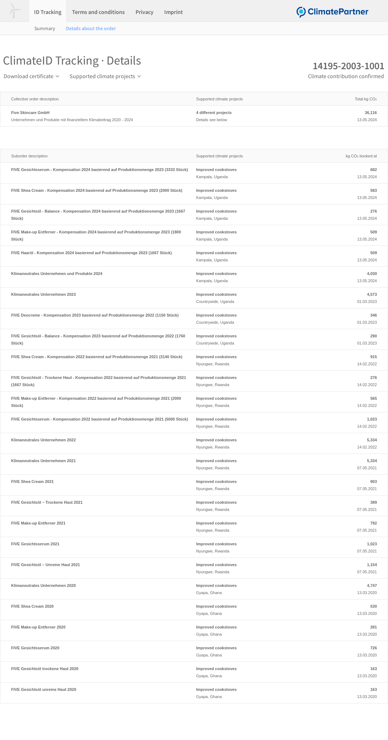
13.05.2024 (348, 115)
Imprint (173, 11)
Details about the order (91, 28)
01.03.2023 (348, 297)
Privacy (144, 11)
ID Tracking (47, 11)
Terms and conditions (98, 11)
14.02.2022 (348, 359)
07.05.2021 (348, 463)
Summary (44, 28)
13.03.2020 (348, 588)
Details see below (255, 115)
